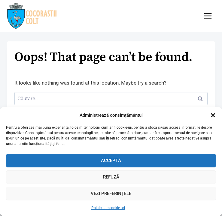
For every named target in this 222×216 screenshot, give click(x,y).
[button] (213, 115)
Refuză (111, 177)
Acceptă (111, 160)
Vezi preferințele (111, 193)
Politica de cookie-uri (108, 208)
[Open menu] (208, 16)
